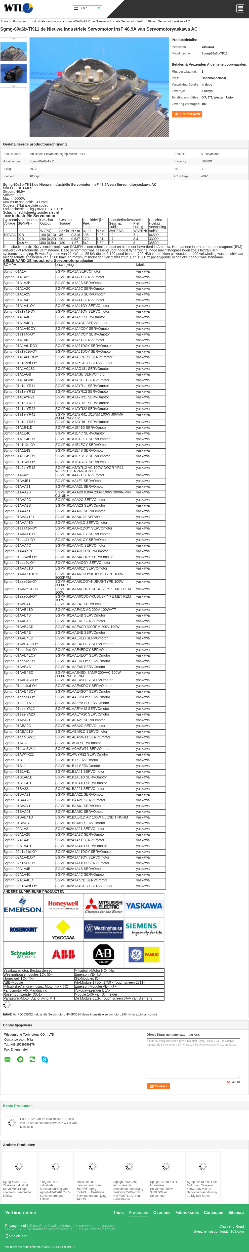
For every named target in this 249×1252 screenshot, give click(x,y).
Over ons (161, 1212)
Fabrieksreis (187, 1212)
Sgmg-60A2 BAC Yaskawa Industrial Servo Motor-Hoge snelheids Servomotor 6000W (17, 1189)
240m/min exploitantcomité (139, 1014)
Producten (20, 21)
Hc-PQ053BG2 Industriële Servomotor (38, 1014)
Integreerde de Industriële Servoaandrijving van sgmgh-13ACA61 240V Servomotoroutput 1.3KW (55, 1190)
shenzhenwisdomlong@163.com (218, 1231)
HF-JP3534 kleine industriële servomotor (93, 1014)
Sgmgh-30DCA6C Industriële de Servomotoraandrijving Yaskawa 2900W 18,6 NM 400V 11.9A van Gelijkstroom (128, 1190)
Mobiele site (16, 1236)
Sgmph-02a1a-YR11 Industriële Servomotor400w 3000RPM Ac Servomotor (163, 1189)
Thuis (4, 21)
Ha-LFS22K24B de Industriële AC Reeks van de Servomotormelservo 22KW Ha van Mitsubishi (48, 1123)
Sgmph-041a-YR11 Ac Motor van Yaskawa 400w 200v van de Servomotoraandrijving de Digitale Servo (202, 1189)
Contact (177, 113)
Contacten (213, 1212)
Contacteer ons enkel (58, 1247)
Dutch (90, 8)
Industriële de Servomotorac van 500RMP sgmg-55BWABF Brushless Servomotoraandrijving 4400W (91, 1190)
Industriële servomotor (46, 21)
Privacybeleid (15, 1226)
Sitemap (236, 1212)
